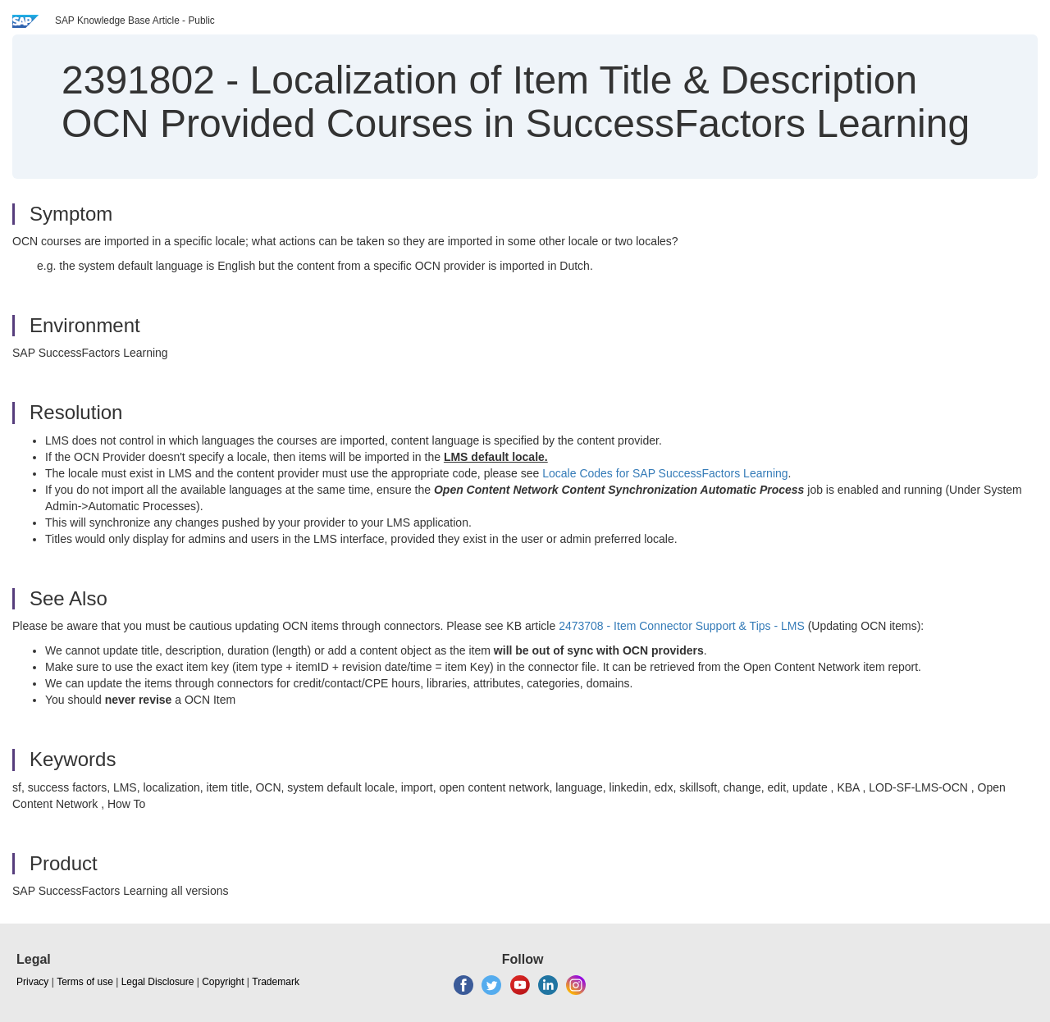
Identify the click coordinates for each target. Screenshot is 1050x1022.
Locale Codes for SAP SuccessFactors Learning (665, 473)
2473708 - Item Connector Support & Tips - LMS (682, 625)
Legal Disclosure (157, 982)
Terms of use (85, 982)
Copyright (223, 982)
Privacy (32, 982)
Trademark (275, 982)
